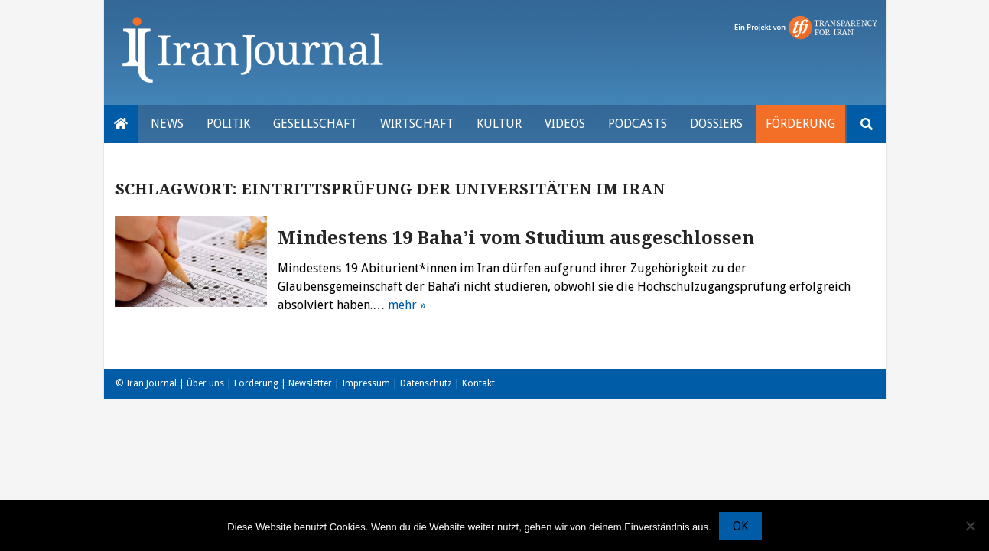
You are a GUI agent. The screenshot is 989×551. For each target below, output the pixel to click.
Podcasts (637, 123)
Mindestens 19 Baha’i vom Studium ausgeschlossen (516, 238)
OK (740, 526)
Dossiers (716, 123)
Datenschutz (426, 383)
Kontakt (478, 383)
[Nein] (970, 525)
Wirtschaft (417, 123)
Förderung (800, 123)
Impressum (366, 383)
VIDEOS (565, 123)
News (167, 123)
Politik (228, 123)
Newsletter (310, 383)
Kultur (499, 123)
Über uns (205, 383)
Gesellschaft (315, 123)
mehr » (407, 305)
